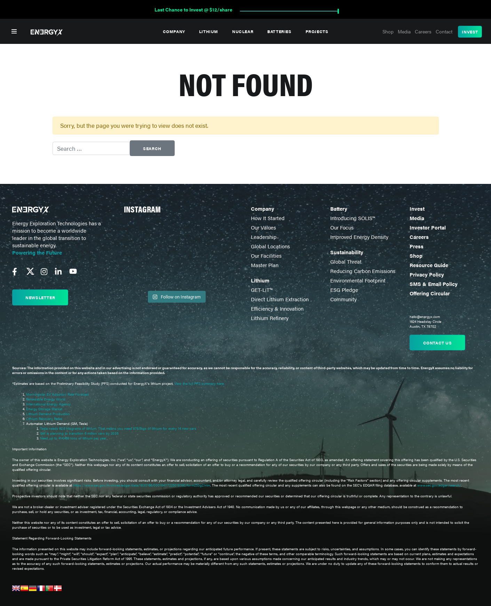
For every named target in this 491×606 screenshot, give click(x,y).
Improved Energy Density (359, 236)
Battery (338, 208)
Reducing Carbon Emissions (362, 270)
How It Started (268, 218)
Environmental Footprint (358, 280)
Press (416, 246)
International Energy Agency (48, 404)
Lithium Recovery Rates (44, 418)
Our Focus (342, 227)
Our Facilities (266, 255)
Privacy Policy (427, 274)
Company (174, 31)
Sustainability (346, 252)
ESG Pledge (344, 289)
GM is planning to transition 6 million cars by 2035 (79, 433)
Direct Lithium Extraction (280, 299)
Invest (470, 32)
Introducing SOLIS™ (352, 218)
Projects (317, 31)
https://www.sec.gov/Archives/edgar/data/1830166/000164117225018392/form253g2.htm (141, 485)
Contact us (437, 343)
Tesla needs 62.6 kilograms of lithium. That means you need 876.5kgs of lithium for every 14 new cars (118, 428)
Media (404, 31)
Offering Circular (430, 293)
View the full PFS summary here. (199, 383)
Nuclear (242, 31)
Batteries (279, 31)
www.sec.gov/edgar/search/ (438, 485)
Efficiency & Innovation (277, 308)
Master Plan (264, 265)
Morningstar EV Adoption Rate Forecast (57, 394)
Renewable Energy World (45, 399)
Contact (444, 31)
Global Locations (270, 246)
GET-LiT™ (261, 289)
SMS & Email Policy (434, 283)
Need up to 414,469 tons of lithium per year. (73, 438)
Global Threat (346, 261)
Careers (423, 31)
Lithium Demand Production (48, 413)
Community (343, 299)
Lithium (208, 31)
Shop (388, 31)
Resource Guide (429, 265)
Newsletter (40, 297)
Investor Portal (428, 227)
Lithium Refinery (269, 317)
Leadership (264, 236)
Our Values (263, 227)
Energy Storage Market (44, 408)
